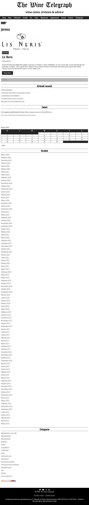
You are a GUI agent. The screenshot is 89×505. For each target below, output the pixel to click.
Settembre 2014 (6, 406)
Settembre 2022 (6, 226)
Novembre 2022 (6, 223)
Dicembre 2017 (6, 318)
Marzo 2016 (5, 378)
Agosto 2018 (5, 295)
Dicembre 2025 (6, 160)
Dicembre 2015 (6, 386)
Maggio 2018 (5, 303)
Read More (8, 73)
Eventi (36, 17)
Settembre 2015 (6, 395)
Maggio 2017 (5, 338)
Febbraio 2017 (6, 346)
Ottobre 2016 (5, 358)
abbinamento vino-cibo (9, 433)
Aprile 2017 (5, 340)
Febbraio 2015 (6, 403)
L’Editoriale (17, 17)
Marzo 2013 (5, 423)
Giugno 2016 (5, 369)
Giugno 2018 (5, 300)
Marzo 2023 (5, 215)
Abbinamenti (44, 17)
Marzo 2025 (5, 175)
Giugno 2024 (5, 192)
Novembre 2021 (6, 246)
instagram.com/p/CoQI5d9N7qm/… (40, 112)
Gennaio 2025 (6, 180)
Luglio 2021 (5, 258)
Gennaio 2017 (6, 349)
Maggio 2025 (5, 169)
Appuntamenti (54, 17)
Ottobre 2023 (5, 206)
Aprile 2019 (5, 275)
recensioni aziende (7, 462)
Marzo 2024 (5, 200)
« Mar (3, 145)
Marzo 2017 (5, 343)
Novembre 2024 (6, 183)
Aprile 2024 (5, 197)
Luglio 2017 (5, 332)
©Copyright (79, 17)
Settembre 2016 (6, 360)
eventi (3, 444)
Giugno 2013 (5, 415)
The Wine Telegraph (44, 5)
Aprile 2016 (5, 375)
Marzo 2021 (5, 269)
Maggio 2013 (5, 418)
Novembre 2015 (6, 389)
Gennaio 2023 (6, 220)
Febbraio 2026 (6, 157)
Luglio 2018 (5, 298)
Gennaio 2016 (6, 383)
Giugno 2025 (5, 166)
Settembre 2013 (6, 409)
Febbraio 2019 (6, 280)
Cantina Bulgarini (6, 90)
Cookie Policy (50, 495)
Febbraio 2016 (6, 381)
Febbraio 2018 (6, 312)
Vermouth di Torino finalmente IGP (13, 101)
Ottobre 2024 (5, 186)
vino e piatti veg (6, 476)
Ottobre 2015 (5, 392)
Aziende (25, 17)
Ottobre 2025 (5, 163)
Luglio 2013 (5, 412)
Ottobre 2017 (5, 323)
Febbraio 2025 (6, 177)
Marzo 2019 (5, 277)
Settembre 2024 (6, 189)
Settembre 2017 (6, 326)
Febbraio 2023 (6, 217)
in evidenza (5, 447)
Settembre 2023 (6, 209)
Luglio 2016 (5, 366)
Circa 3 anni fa (5, 115)
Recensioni (5, 459)
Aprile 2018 (5, 306)
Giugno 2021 (5, 260)
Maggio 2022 (5, 232)
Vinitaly (63, 17)
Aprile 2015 (5, 398)
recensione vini (6, 456)
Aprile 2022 (5, 235)
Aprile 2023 (5, 212)
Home (4, 17)
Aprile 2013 (5, 421)
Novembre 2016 (6, 355)
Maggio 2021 (5, 263)
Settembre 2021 (6, 252)
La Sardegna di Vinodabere (10, 96)
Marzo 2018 (5, 309)
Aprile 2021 (5, 266)
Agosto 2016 (5, 363)
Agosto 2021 (5, 255)
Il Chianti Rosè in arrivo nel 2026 (12, 98)
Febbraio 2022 (6, 240)
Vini (31, 17)
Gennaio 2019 (6, 283)
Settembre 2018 (6, 292)
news (3, 453)
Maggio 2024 (5, 195)
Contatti (70, 17)
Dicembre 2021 (6, 243)
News (9, 17)
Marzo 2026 (5, 154)
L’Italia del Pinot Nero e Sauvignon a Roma (15, 93)
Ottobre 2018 (5, 289)
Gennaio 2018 (6, 315)
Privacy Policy (39, 495)
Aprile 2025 (5, 172)
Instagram (33, 115)
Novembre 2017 (6, 320)
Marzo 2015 (5, 400)
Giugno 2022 (5, 229)
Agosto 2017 (5, 329)
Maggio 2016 (5, 372)
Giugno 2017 (5, 335)
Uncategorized (6, 467)
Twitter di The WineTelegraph (19, 115)
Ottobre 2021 (5, 249)
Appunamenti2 (6, 436)
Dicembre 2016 (6, 352)
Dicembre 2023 (6, 203)
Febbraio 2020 (6, 272)
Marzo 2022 (5, 237)
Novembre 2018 (6, 286)
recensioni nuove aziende (10, 464)
